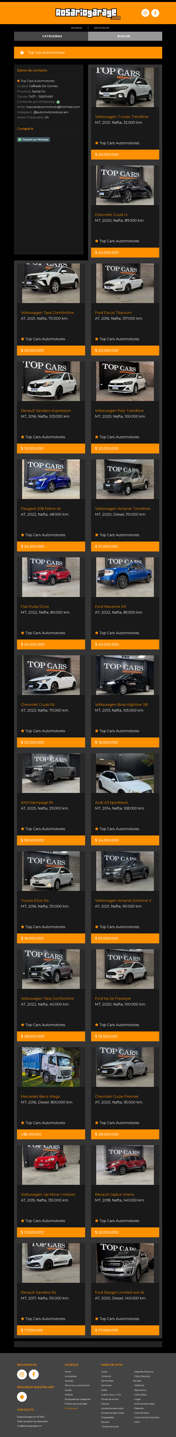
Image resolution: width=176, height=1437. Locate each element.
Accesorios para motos (112, 1410)
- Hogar (137, 1397)
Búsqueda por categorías (77, 1397)
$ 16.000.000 (106, 740)
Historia (69, 1392)
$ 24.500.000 (32, 544)
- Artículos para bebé (143, 1401)
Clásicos (105, 1401)
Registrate (101, 26)
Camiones (106, 1383)
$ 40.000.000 (107, 642)
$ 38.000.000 (32, 1034)
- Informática (140, 1392)
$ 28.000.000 (107, 1132)
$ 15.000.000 (32, 446)
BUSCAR (124, 34)
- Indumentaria (141, 1410)
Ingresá (76, 26)
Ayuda (68, 1388)
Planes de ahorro (110, 1397)
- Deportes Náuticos (143, 1369)
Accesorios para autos (112, 1406)
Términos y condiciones (77, 1383)
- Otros (136, 1420)
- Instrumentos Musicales (146, 1415)
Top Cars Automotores (117, 141)
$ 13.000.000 (32, 1230)
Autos (104, 1369)
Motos (104, 1388)
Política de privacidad (76, 1401)
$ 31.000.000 (106, 544)
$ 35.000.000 (32, 348)
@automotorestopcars (51, 110)
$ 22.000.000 (106, 1230)
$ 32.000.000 (32, 740)
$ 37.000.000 (106, 1328)
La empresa (71, 1374)
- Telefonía (138, 1383)
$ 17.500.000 (32, 1328)
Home (68, 1369)
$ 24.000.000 (107, 250)
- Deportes (138, 1406)
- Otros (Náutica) (141, 1374)
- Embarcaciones (110, 1424)
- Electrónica (139, 1388)
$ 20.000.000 (107, 348)
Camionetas (107, 1378)
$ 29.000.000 (107, 152)
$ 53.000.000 (106, 936)
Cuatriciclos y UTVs (111, 1392)
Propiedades (107, 1415)
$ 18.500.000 (106, 1034)
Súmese (69, 1378)
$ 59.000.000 (32, 838)
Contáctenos (71, 1406)
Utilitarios (106, 1374)
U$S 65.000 (31, 1132)
